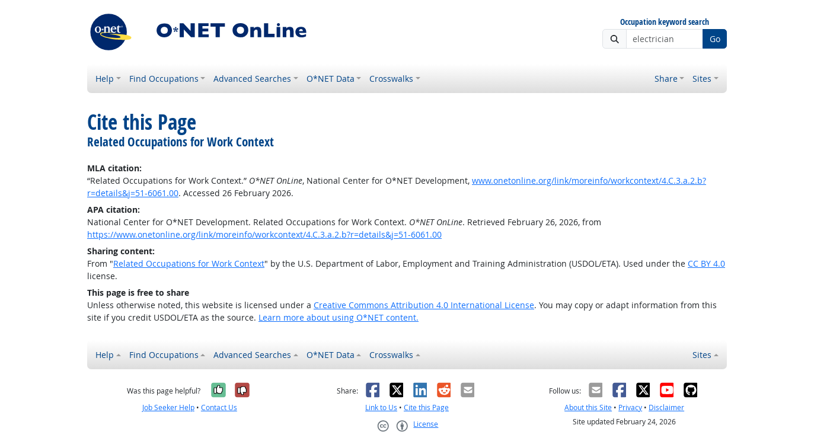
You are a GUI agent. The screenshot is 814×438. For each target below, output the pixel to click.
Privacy (630, 407)
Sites (701, 78)
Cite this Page (426, 407)
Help (104, 78)
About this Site (588, 407)
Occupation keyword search (664, 22)
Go (715, 38)
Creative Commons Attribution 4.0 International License (424, 305)
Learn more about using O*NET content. (338, 317)
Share (666, 78)
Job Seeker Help (168, 407)
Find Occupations (164, 78)
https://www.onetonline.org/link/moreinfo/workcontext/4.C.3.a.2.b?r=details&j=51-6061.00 (264, 234)
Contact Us (219, 407)
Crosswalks (391, 78)
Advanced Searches (252, 78)
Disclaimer (666, 407)
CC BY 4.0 (706, 263)
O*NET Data (331, 78)
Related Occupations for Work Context (188, 263)
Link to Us (381, 407)
